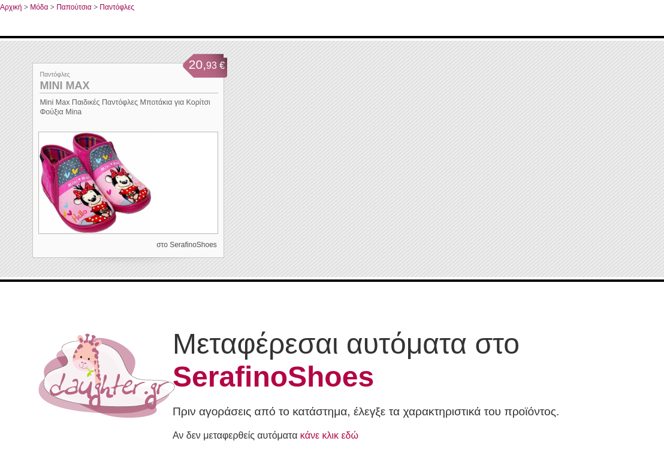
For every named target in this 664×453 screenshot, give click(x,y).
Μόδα (39, 7)
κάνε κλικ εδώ (329, 435)
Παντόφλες (116, 7)
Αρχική (11, 7)
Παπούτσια (74, 7)
